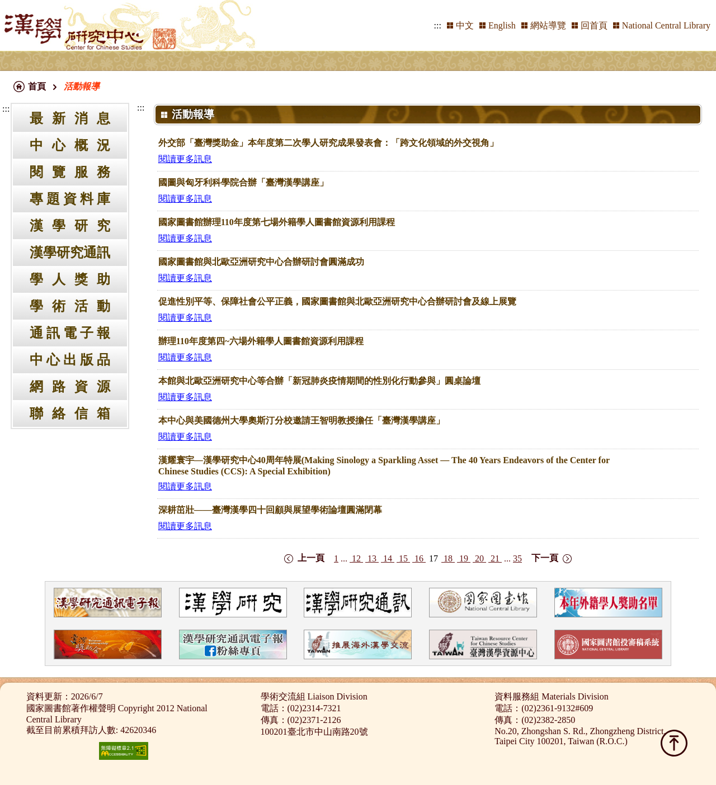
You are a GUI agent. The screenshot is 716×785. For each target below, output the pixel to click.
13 (372, 558)
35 (517, 558)
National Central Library (666, 25)
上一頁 (311, 558)
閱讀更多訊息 (185, 159)
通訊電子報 (70, 333)
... (344, 558)
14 (387, 558)
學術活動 (70, 306)
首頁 (37, 86)
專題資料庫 (70, 199)
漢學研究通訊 (70, 252)
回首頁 (594, 25)
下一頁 (544, 558)
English (502, 25)
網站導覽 (548, 25)
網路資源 (70, 386)
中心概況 (70, 145)
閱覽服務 (70, 172)
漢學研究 (70, 225)
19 (463, 558)
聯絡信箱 (70, 413)
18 (448, 558)
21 (495, 558)
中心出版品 (70, 360)
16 (419, 558)
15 (403, 558)
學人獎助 (70, 279)
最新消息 (70, 118)
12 (356, 558)
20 (479, 558)
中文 (465, 25)
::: (437, 25)
